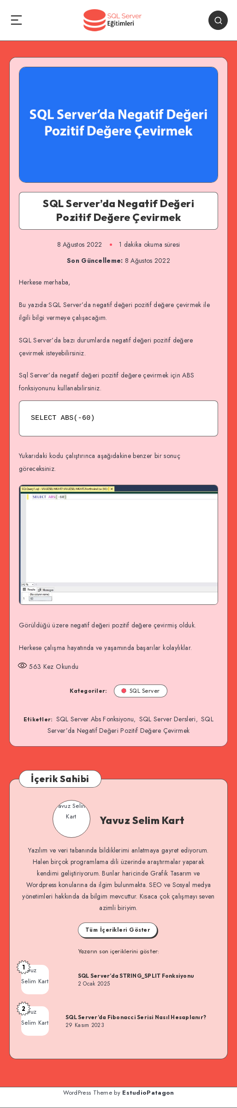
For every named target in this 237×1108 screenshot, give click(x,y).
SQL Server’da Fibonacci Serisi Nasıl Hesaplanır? (135, 1017)
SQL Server (140, 690)
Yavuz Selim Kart (142, 820)
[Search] (218, 20)
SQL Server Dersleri (167, 719)
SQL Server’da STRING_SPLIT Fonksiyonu (136, 975)
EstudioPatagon (148, 1093)
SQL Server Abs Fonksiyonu (95, 719)
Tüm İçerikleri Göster (117, 930)
